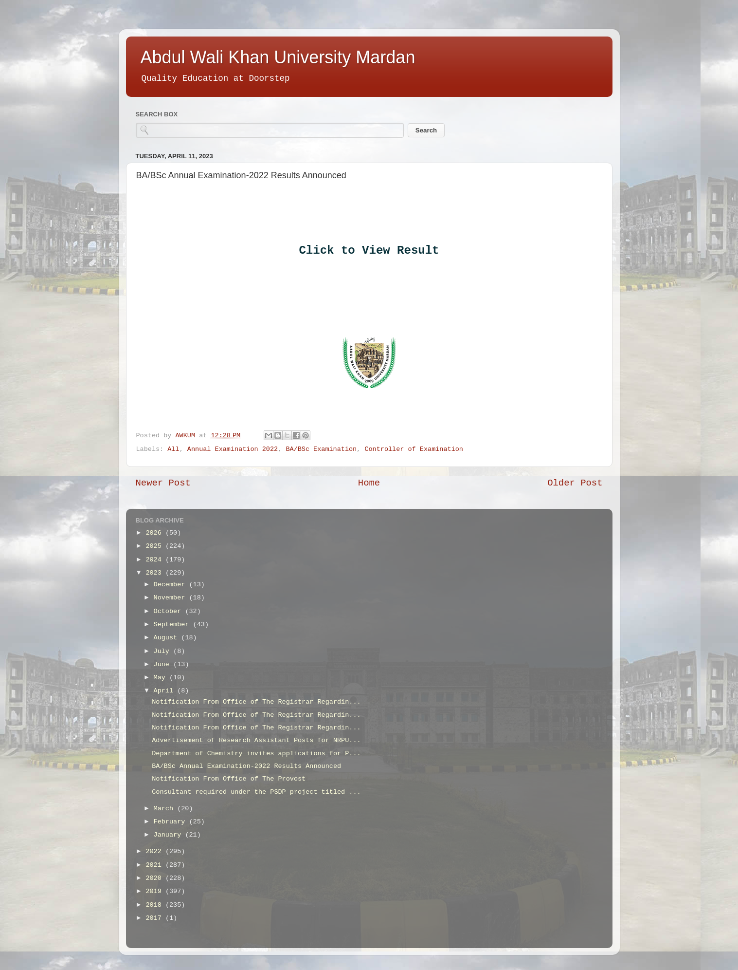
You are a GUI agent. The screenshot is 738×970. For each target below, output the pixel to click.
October (169, 611)
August (167, 637)
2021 (155, 865)
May (161, 677)
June (164, 664)
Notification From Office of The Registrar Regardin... (256, 702)
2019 (155, 891)
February (171, 821)
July (164, 651)
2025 (155, 546)
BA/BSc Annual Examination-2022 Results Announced (246, 766)
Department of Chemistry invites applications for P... (256, 753)
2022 (155, 851)
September (173, 624)
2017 (155, 918)
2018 (155, 905)
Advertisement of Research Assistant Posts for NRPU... (256, 740)
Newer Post (163, 483)
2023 (155, 573)
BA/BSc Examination (321, 449)
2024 (155, 559)
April (166, 690)
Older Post (574, 483)
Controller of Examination (413, 449)
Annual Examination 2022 (232, 449)
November (171, 597)
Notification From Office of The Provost (229, 779)
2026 (155, 533)
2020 (155, 878)
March (166, 808)
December (171, 584)
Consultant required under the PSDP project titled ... (256, 792)
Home (369, 483)
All (173, 449)
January (169, 835)
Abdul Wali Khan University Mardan (278, 57)
